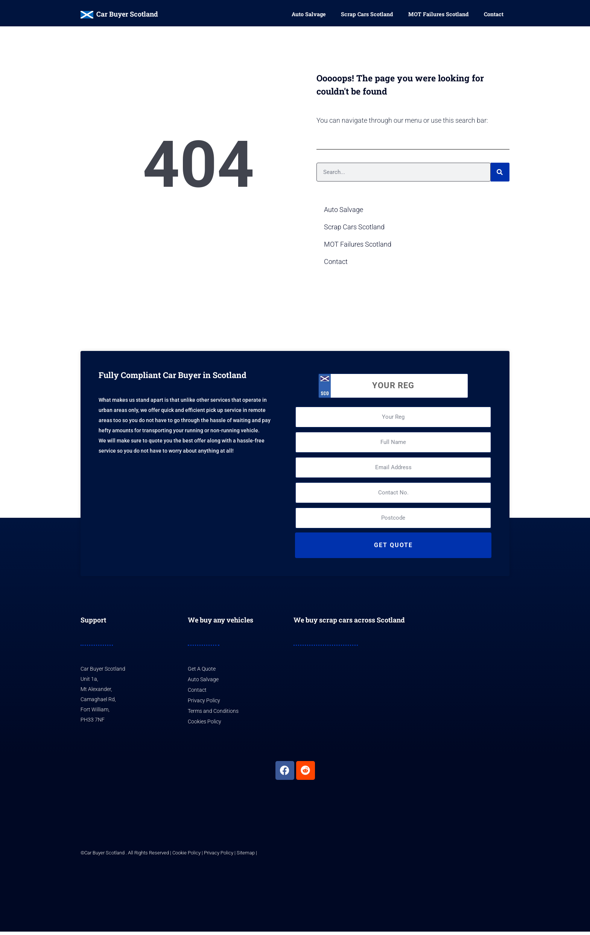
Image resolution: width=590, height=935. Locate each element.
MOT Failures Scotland (438, 14)
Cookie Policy (186, 856)
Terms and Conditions (213, 714)
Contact (493, 14)
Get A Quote (202, 672)
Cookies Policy (204, 725)
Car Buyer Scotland (127, 13)
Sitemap (246, 856)
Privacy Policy (204, 704)
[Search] (500, 175)
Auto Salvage (309, 14)
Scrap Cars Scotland (367, 14)
